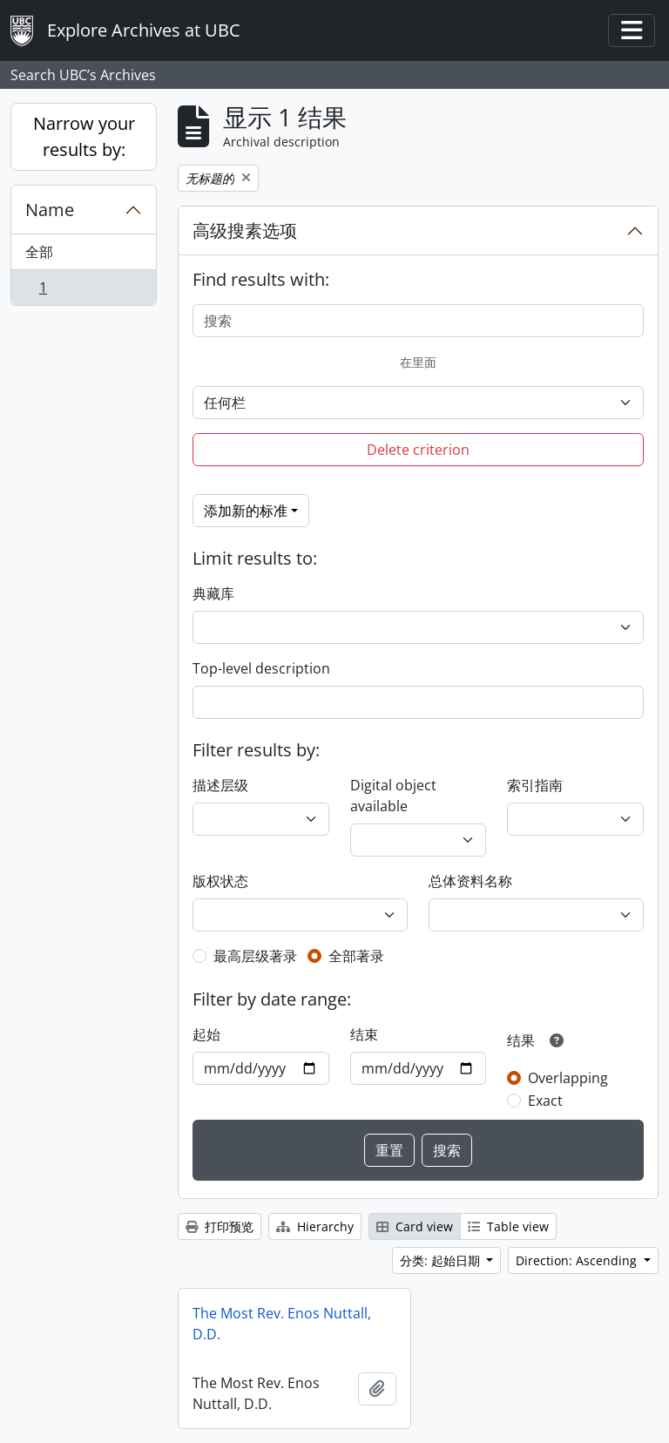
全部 (39, 251)
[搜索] (418, 320)
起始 (206, 1034)
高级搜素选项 (245, 230)
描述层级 (220, 785)
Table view (508, 1226)
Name (49, 209)
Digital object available (393, 796)
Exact (545, 1100)
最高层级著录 (255, 955)
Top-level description (261, 668)
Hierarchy (315, 1226)
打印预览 (219, 1226)
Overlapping (568, 1077)
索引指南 (535, 785)
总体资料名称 (470, 881)
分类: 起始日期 (441, 1260)
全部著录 (356, 955)
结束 (364, 1034)
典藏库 (213, 593)
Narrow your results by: (84, 136)
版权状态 (220, 881)
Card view (414, 1226)
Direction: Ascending (578, 1260)
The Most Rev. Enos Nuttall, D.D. (282, 1324)
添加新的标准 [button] (245, 510)
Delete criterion (418, 449)
